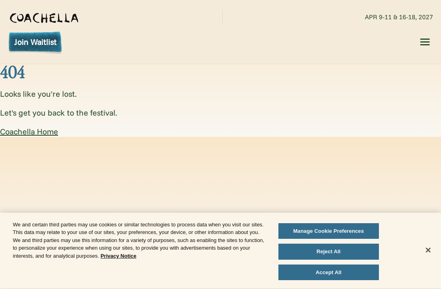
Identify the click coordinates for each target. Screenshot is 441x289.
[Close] (428, 250)
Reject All (328, 252)
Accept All (328, 273)
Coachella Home (29, 131)
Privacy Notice (119, 256)
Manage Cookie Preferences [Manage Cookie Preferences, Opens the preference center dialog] (328, 231)
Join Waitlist (35, 42)
